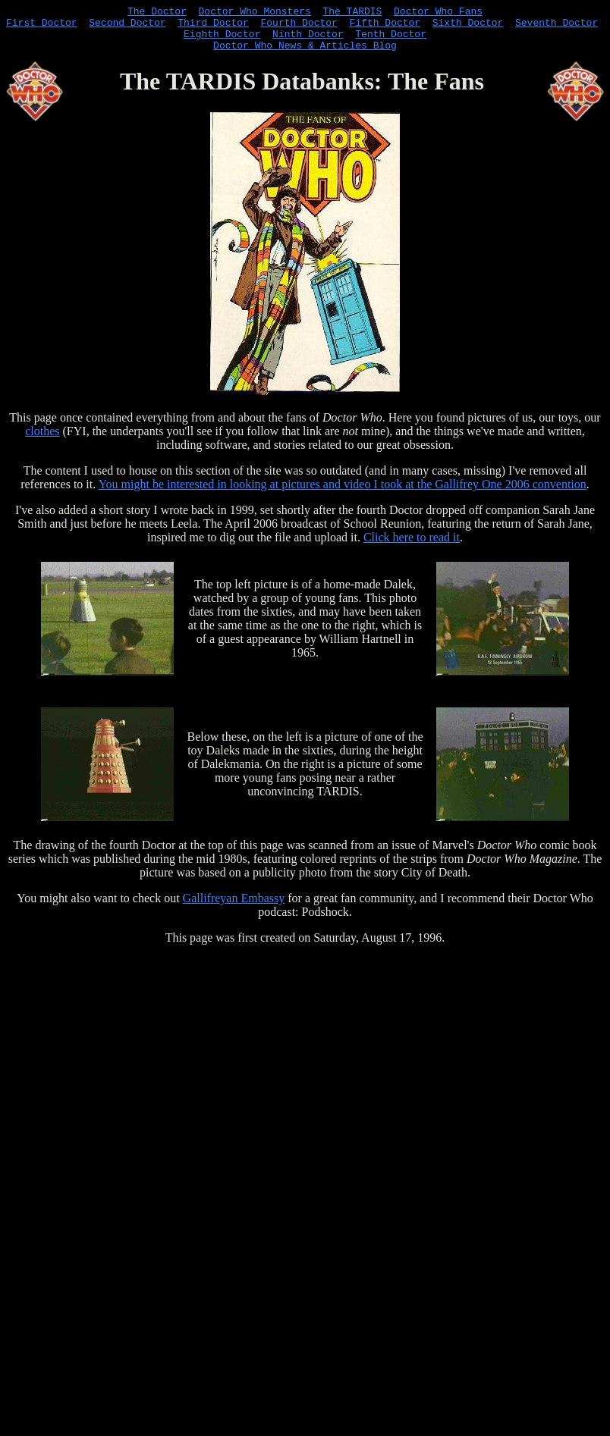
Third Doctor (213, 26)
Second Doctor (127, 26)
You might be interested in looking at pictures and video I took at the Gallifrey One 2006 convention (342, 493)
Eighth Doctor (222, 40)
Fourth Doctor (298, 26)
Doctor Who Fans (438, 13)
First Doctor (41, 26)
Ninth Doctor (308, 40)
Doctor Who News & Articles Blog (305, 54)
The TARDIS (352, 13)
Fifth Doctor (384, 26)
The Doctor (157, 13)
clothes (42, 440)
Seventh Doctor (556, 26)
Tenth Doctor (390, 40)
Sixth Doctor (468, 26)
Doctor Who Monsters (255, 13)
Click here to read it (411, 546)
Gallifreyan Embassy (234, 907)
